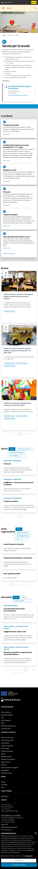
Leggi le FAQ (4, 828)
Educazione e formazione (8, 763)
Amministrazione (7, 711)
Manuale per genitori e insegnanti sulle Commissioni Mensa (18, 653)
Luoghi (3, 800)
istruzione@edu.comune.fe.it (20, 95)
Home (4, 35)
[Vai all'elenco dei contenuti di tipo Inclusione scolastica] (10, 366)
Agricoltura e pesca (6, 777)
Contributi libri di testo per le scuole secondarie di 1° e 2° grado (16, 146)
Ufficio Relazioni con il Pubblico (11, 819)
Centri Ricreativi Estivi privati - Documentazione (15, 609)
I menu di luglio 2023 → (10, 253)
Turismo (3, 758)
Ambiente (4, 769)
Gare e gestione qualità (12, 573)
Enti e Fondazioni (6, 724)
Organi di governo (6, 716)
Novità (3, 781)
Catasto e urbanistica (7, 755)
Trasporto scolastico (10, 214)
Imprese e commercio (7, 750)
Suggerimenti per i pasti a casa (15, 631)
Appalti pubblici (5, 752)
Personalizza (19, 861)
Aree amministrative (7, 719)
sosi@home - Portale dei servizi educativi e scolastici (19, 483)
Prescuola (6, 192)
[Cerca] (35, 8)
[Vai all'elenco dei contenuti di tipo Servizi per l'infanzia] (22, 363)
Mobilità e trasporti (6, 761)
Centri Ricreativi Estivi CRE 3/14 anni (16, 236)
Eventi (6, 800)
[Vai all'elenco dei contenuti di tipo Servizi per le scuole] (9, 311)
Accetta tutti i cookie (19, 865)
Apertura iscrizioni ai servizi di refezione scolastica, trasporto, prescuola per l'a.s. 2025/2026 (17, 350)
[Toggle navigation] (3, 8)
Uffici (2, 722)
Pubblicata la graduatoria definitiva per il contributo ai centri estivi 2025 (17, 404)
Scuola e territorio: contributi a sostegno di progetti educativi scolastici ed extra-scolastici (18, 296)
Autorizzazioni (5, 774)
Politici (3, 727)
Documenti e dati (6, 732)
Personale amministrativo (8, 730)
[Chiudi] (35, 832)
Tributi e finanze (5, 766)
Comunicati (4, 789)
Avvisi (2, 791)
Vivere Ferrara (6, 795)
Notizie (3, 786)
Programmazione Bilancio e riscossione (18, 558)
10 (18, 673)
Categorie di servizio (8, 736)
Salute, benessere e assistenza (9, 771)
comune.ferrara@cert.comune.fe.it (12, 822)
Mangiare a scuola (9, 170)
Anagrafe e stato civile (7, 741)
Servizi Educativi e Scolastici (14, 544)
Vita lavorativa (5, 747)
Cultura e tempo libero (7, 744)
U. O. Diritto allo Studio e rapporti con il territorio (19, 87)
